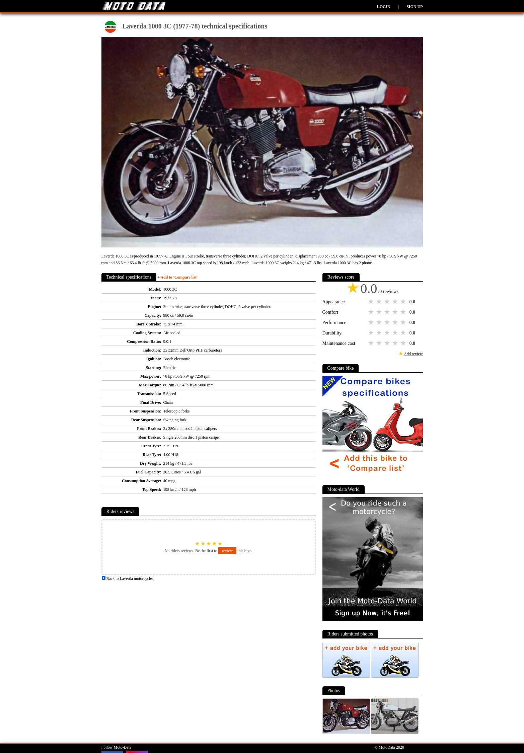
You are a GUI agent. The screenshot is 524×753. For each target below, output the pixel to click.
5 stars (404, 301)
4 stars (396, 301)
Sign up (414, 6)
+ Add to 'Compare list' (177, 277)
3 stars (388, 301)
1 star (372, 301)
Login (383, 6)
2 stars (380, 301)
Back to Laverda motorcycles (127, 578)
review (227, 550)
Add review (413, 354)
